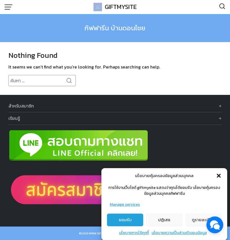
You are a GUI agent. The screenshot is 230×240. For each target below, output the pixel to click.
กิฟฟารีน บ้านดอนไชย (115, 28)
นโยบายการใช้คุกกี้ (134, 235)
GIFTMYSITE (121, 7)
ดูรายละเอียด (203, 222)
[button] (219, 178)
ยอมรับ (125, 222)
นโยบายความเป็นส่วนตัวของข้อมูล (179, 235)
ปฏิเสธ (164, 222)
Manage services (125, 207)
